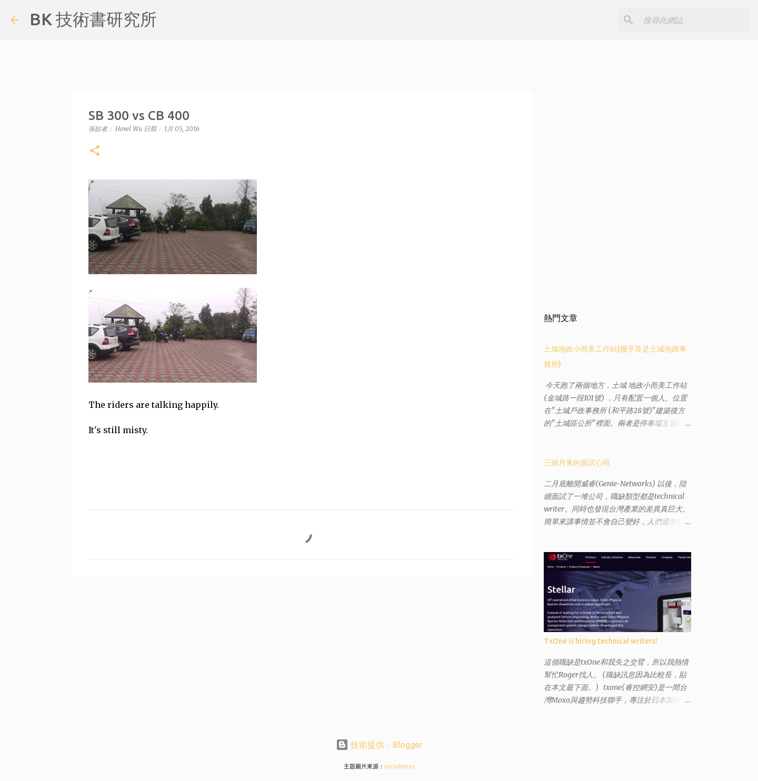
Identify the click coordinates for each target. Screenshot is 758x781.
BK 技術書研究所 (93, 18)
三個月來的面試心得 (577, 462)
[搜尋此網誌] (694, 20)
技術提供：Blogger (379, 744)
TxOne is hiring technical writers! (600, 641)
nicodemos (399, 766)
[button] (94, 151)
